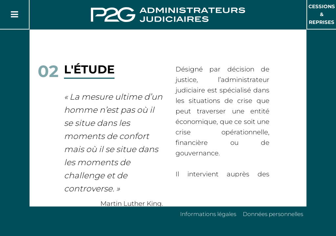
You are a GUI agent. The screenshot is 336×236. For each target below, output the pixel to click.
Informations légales (208, 214)
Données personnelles (273, 214)
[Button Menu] (14, 14)
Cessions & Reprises (321, 14)
